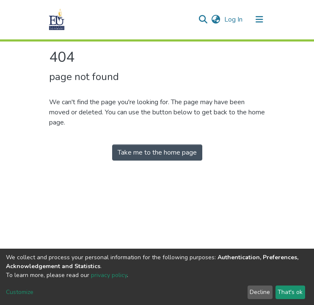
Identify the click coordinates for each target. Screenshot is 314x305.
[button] (216, 19)
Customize (19, 292)
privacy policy (109, 275)
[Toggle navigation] (259, 19)
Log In (234, 19)
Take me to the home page (157, 152)
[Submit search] (203, 19)
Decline (260, 292)
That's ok (290, 292)
